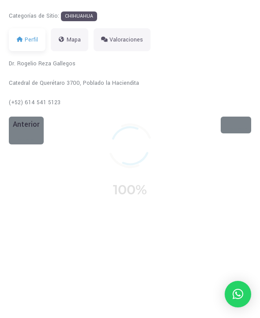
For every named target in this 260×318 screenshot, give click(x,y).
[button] (238, 294)
